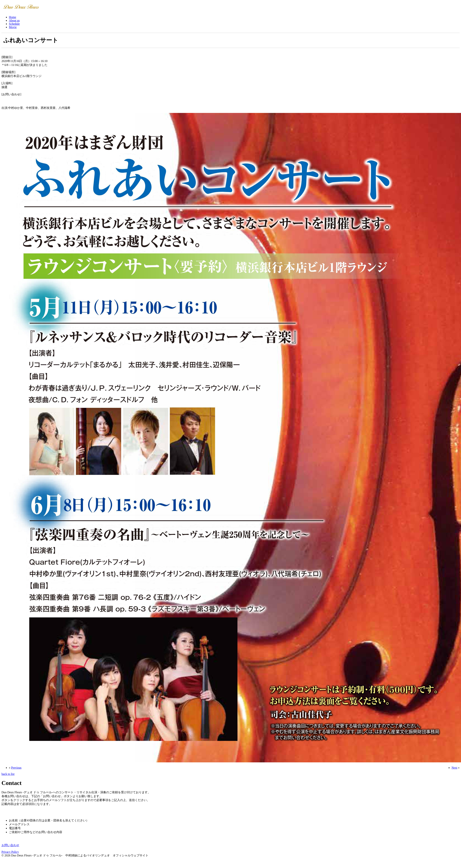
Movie (13, 27)
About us (14, 20)
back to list (7, 774)
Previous (16, 767)
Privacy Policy (10, 851)
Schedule (14, 23)
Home (12, 17)
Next (454, 767)
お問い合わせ (10, 845)
